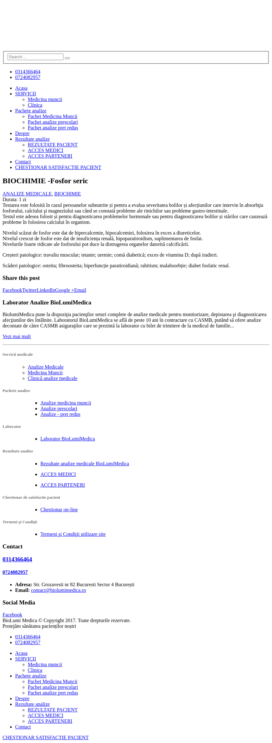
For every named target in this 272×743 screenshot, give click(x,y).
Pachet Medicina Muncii (52, 116)
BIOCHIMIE (67, 193)
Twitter (29, 290)
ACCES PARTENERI (50, 156)
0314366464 (27, 71)
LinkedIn (46, 290)
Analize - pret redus (60, 414)
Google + (64, 290)
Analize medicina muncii (65, 403)
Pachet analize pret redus (53, 127)
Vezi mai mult (17, 336)
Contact (23, 161)
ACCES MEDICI (45, 150)
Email (80, 290)
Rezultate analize (32, 139)
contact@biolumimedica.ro (58, 590)
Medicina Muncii (45, 372)
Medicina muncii (45, 99)
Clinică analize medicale (52, 378)
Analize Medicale (45, 367)
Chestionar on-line (59, 509)
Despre (22, 133)
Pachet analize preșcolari (53, 122)
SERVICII (25, 93)
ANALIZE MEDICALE (27, 193)
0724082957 (27, 77)
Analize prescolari (58, 408)
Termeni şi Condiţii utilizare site (73, 534)
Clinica (35, 105)
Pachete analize (30, 110)
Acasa (21, 88)
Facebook (12, 290)
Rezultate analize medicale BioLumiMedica (84, 463)
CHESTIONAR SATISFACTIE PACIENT (58, 167)
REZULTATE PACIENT (53, 144)
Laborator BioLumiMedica (67, 438)
